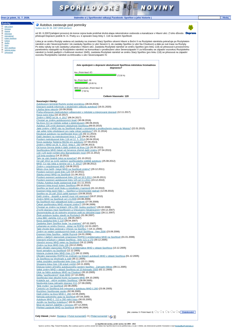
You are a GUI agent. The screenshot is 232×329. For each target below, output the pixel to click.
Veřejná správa (10, 50)
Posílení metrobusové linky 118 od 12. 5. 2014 (60, 139)
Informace (8, 34)
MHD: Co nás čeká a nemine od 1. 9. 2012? (59, 163)
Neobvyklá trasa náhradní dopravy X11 (56, 283)
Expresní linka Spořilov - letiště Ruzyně (56, 234)
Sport (7, 45)
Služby (7, 43)
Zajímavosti (9, 52)
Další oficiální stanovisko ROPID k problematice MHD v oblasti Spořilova (74, 247)
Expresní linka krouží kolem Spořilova (56, 185)
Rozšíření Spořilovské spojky (51, 291)
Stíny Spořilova (10, 48)
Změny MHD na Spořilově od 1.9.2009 (56, 199)
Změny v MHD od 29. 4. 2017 (51, 117)
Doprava (8, 29)
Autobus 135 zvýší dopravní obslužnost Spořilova (62, 125)
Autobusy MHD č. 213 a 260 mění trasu (57, 299)
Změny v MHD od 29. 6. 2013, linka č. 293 (58, 144)
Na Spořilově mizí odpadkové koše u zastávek (60, 201)
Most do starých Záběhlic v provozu (54, 304)
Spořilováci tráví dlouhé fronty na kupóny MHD (60, 277)
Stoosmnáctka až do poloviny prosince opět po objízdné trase (68, 212)
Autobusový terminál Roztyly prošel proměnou (60, 104)
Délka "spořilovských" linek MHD (53, 275)
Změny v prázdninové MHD (50, 166)
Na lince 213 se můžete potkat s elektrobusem (60, 123)
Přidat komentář (99, 316)
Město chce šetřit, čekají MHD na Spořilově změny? (63, 169)
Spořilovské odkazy (99, 17)
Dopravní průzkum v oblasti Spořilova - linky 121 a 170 (64, 239)
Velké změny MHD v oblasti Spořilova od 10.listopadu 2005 (67, 269)
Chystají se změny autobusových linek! (56, 120)
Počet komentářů (77, 316)
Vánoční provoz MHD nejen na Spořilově (57, 242)
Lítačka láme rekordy (47, 109)
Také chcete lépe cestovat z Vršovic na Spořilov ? (62, 228)
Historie (7, 31)
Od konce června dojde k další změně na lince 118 (62, 147)
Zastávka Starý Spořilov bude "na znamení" (59, 223)
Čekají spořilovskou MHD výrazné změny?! (58, 204)
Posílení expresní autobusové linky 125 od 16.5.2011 (64, 177)
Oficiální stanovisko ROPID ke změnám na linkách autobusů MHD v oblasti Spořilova (80, 256)
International (9, 36)
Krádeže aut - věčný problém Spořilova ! (57, 280)
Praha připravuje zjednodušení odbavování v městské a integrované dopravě (76, 112)
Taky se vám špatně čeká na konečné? (56, 158)
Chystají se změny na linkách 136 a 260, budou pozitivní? (66, 207)
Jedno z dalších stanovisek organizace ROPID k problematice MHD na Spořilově (78, 237)
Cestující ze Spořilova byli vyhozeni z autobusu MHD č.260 (67, 288)
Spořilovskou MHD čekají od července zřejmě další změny (66, 150)
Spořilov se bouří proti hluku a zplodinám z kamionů (63, 188)
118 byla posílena (45, 155)
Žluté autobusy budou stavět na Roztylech (58, 215)
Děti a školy (9, 27)
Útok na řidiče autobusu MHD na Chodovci (58, 272)
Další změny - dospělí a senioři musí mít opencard (62, 196)
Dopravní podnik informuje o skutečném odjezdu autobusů (66, 106)
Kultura (7, 41)
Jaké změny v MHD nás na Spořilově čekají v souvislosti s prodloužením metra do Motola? (83, 128)
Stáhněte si (80, 17)
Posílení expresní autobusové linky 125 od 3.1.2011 (63, 180)
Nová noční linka (45, 114)
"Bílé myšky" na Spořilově (49, 285)
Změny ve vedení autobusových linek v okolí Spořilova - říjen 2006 (71, 231)
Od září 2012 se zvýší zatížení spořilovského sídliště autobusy (68, 161)
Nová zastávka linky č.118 (50, 220)
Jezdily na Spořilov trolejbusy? (52, 302)
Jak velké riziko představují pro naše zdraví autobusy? (64, 131)
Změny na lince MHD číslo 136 (52, 245)
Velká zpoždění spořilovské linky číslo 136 (58, 261)
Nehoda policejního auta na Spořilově (56, 296)
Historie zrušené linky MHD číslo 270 (55, 253)
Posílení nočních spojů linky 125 (53, 171)
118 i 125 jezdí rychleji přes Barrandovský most (61, 152)
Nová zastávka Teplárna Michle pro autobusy (59, 142)
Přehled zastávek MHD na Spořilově (55, 307)
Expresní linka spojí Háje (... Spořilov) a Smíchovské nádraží (68, 190)
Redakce (61, 316)
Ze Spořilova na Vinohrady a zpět (53, 258)
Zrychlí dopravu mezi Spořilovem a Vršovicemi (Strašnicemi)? (68, 209)
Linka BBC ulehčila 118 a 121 (51, 218)
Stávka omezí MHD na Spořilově (53, 174)
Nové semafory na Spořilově (51, 250)
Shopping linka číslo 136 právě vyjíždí (56, 264)
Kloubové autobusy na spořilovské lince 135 (59, 133)
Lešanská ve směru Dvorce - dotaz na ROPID (60, 226)
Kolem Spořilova (10, 38)
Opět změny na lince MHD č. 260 (53, 294)
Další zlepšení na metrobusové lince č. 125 (58, 136)
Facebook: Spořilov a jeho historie (131, 17)
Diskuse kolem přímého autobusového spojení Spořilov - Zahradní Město (74, 266)
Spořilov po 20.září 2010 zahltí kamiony (57, 193)
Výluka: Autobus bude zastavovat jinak (56, 182)
